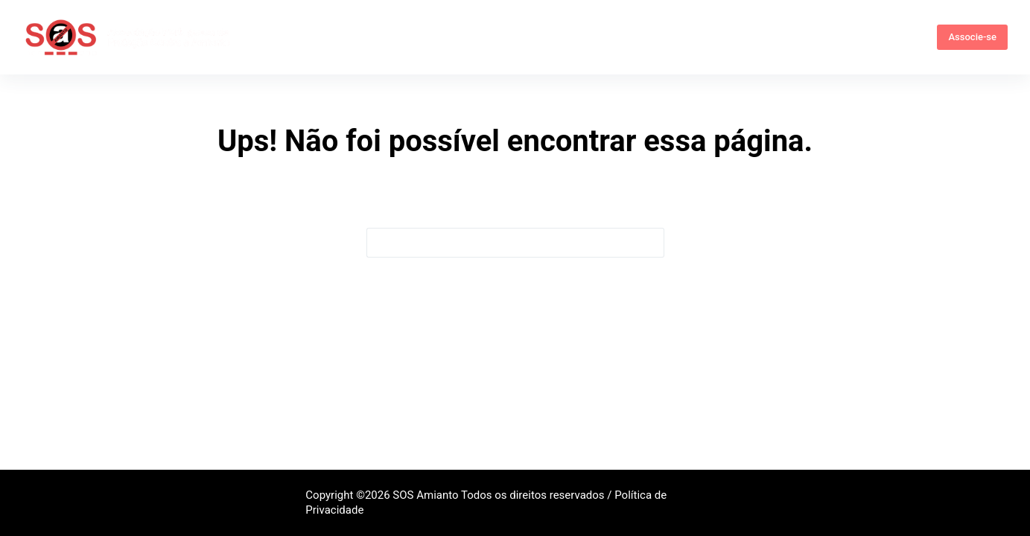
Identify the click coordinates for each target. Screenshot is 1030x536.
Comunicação (702, 36)
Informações (450, 37)
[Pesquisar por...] (500, 243)
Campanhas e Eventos (577, 36)
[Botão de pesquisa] (649, 243)
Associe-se (972, 36)
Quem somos (335, 37)
